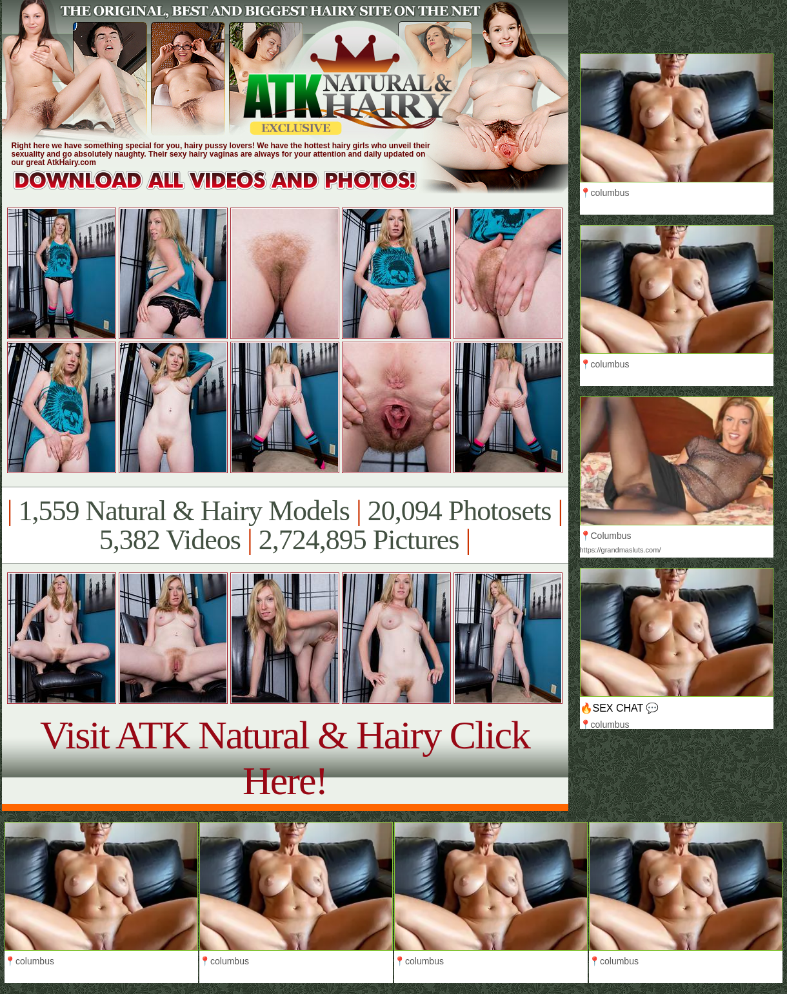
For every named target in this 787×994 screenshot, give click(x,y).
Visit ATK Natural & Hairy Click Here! (285, 758)
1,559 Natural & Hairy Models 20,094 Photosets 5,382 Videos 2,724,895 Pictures (285, 525)
